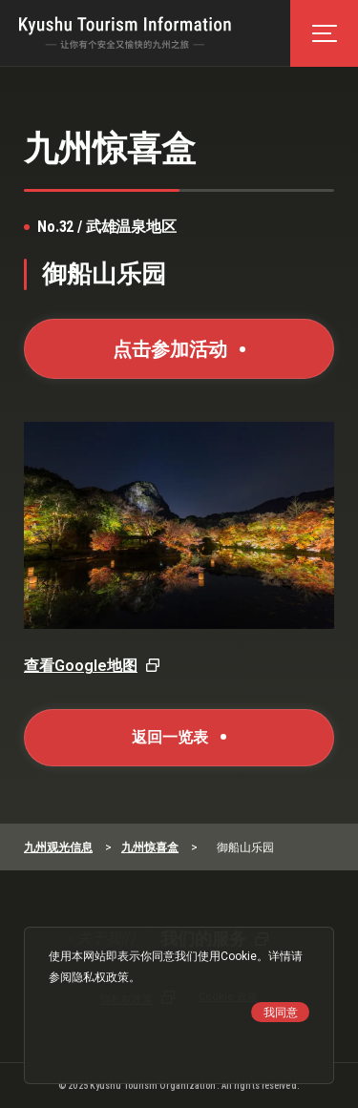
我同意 (280, 1012)
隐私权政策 (100, 977)
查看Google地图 (80, 666)
